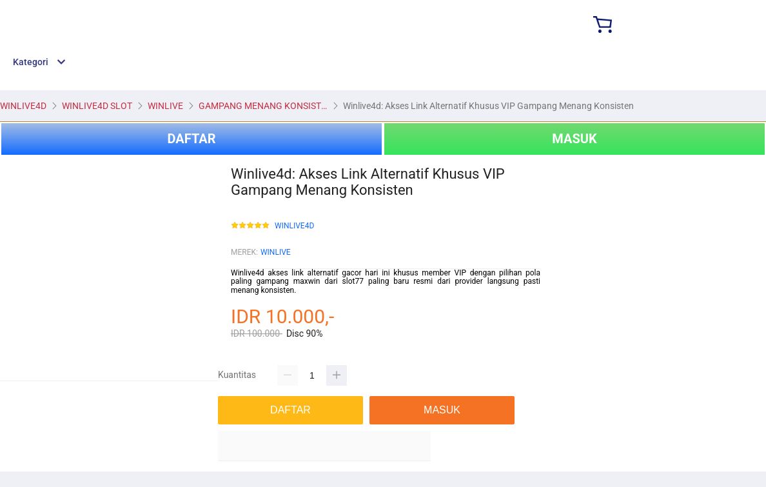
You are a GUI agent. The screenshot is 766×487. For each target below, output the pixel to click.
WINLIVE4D (294, 226)
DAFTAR (191, 138)
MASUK (574, 138)
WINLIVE (275, 252)
